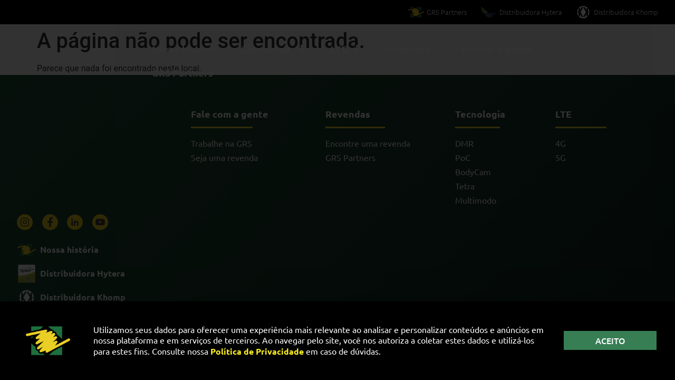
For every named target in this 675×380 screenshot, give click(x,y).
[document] (337, 190)
